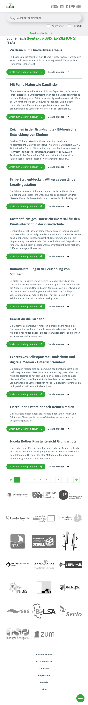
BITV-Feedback (44, 661)
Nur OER (77, 26)
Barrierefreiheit (44, 654)
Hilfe (44, 689)
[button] (80, 698)
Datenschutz (44, 668)
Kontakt (44, 682)
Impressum (44, 675)
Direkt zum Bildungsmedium (26, 72)
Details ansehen (58, 72)
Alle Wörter (58, 26)
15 (70, 479)
